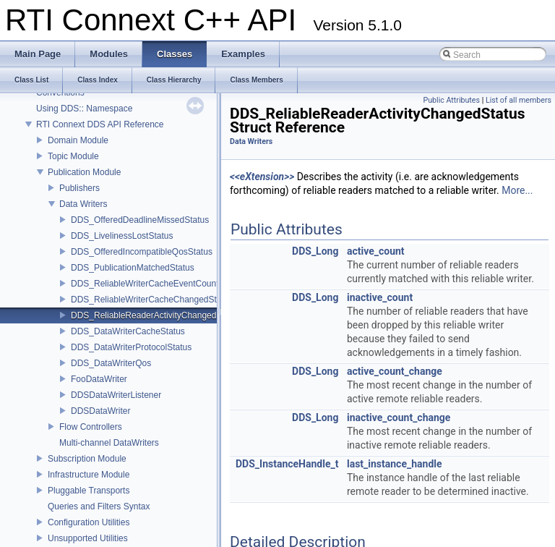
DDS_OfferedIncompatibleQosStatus (141, 252)
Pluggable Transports (88, 490)
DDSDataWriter (100, 411)
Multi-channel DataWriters (109, 443)
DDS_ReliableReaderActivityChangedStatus (156, 315)
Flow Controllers (90, 427)
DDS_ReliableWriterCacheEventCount (145, 284)
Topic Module (73, 156)
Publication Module (84, 172)
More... (517, 190)
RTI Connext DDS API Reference (100, 124)
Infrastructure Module (88, 475)
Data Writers (83, 204)
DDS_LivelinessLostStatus (122, 236)
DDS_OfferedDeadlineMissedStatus (140, 220)
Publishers (79, 188)
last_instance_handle (394, 464)
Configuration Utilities (88, 522)
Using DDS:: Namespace (84, 108)
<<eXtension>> (262, 176)
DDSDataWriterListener (116, 395)
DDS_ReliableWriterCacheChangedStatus (152, 299)
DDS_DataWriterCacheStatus (128, 331)
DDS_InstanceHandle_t (287, 464)
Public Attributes (451, 100)
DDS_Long (315, 251)
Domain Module (78, 140)
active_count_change (394, 371)
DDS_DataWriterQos (111, 363)
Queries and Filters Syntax (99, 506)
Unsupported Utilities (88, 538)
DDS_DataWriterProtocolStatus (131, 347)
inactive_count (380, 297)
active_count (376, 251)
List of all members (518, 100)
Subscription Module (87, 459)
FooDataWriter (99, 379)
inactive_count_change (398, 417)
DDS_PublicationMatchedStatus (132, 268)
